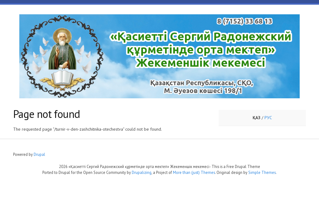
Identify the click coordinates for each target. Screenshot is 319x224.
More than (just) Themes (194, 172)
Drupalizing (141, 172)
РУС (268, 117)
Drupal (39, 154)
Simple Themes (262, 172)
